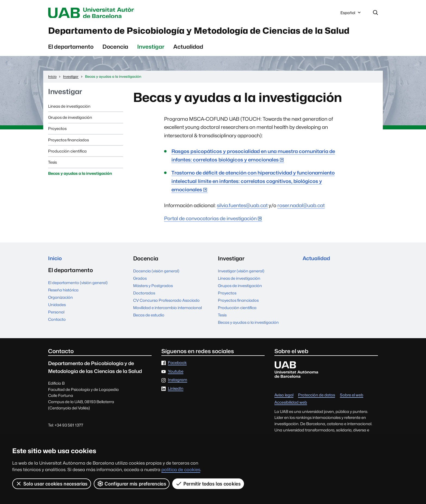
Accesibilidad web (290, 418)
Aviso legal (283, 410)
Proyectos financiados (68, 155)
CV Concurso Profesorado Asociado (166, 315)
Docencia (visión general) (156, 286)
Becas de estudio (148, 330)
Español (351, 14)
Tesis (52, 177)
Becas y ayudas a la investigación (80, 188)
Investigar (150, 62)
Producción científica (67, 166)
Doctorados (144, 308)
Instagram (177, 395)
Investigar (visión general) (241, 286)
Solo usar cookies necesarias (51, 483)
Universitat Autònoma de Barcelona (99, 13)
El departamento (70, 62)
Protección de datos (316, 410)
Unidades (57, 321)
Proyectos (57, 144)
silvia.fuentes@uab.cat (242, 220)
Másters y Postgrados (153, 301)
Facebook (177, 378)
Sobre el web (351, 410)
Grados (140, 293)
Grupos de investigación (70, 132)
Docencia (115, 62)
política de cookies (180, 469)
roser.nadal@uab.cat (301, 220)
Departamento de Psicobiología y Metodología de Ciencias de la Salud (209, 38)
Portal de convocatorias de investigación (210, 234)
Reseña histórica (63, 306)
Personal (56, 328)
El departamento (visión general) (78, 299)
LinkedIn (175, 404)
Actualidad (188, 62)
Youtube (175, 386)
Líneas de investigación (69, 121)
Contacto (57, 335)
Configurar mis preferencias (132, 483)
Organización (60, 314)
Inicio (55, 273)
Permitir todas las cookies (208, 483)
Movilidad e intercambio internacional (167, 323)
